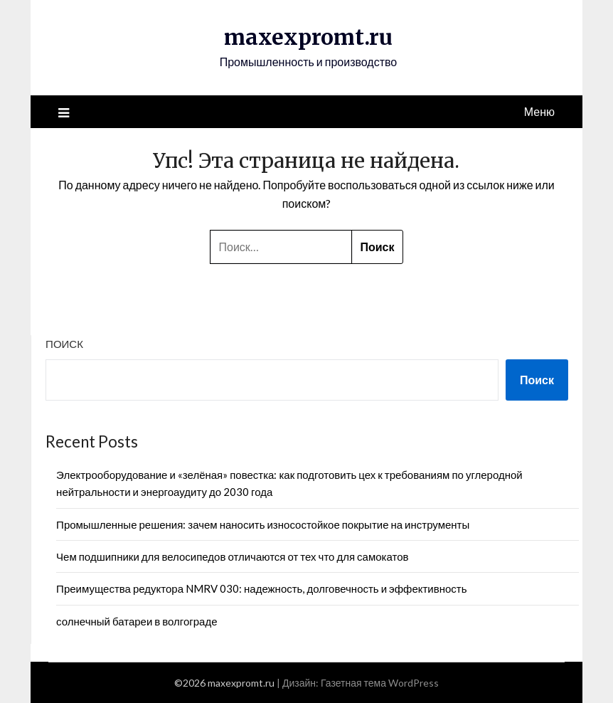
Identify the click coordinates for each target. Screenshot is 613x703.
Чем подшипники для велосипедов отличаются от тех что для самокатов (232, 556)
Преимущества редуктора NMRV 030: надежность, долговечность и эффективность (261, 588)
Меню (539, 111)
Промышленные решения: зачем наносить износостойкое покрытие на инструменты (262, 524)
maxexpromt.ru (308, 37)
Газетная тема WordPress (380, 683)
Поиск (64, 343)
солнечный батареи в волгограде (136, 621)
